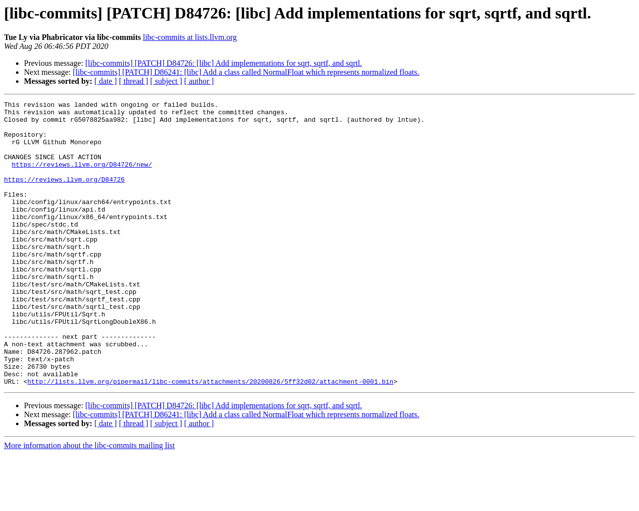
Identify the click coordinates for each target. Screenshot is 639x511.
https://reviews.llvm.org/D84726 (64, 195)
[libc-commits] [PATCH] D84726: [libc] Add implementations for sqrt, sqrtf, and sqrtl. (223, 63)
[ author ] (199, 81)
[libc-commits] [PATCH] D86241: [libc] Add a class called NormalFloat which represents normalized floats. (246, 72)
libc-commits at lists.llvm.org (190, 37)
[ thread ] (133, 81)
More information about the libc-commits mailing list (89, 502)
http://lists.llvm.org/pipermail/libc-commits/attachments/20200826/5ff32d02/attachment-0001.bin (210, 438)
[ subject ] (166, 81)
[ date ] (105, 81)
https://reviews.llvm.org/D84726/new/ (82, 177)
